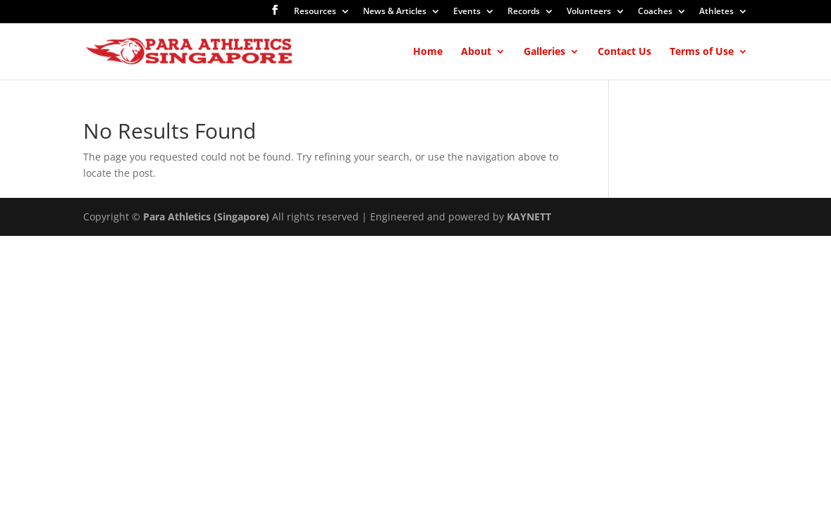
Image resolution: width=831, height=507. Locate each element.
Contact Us (624, 52)
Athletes (716, 12)
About (476, 52)
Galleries (544, 52)
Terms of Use (702, 52)
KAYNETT (529, 216)
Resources (315, 12)
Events (467, 12)
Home (428, 52)
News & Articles (394, 12)
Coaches (655, 12)
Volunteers (589, 12)
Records (523, 12)
